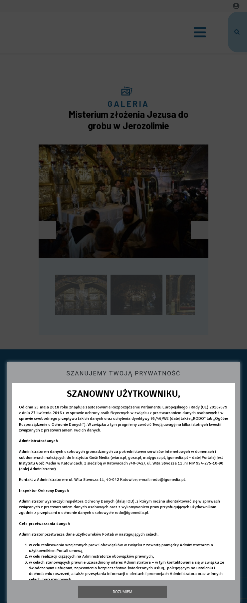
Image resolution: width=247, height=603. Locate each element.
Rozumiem (122, 591)
